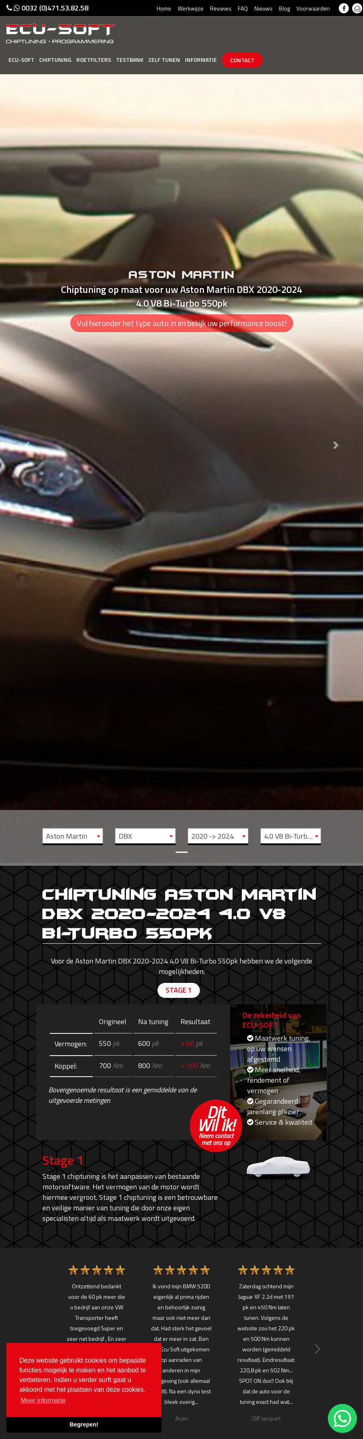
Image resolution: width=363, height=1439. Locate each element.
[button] (27, 431)
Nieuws (263, 8)
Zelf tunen (164, 59)
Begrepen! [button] (83, 1424)
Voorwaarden (313, 8)
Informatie (201, 59)
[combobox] (72, 836)
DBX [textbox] (125, 836)
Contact (242, 60)
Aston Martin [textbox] (66, 836)
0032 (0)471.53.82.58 (47, 7)
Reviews (220, 8)
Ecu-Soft (21, 59)
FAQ (243, 8)
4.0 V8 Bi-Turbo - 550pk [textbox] (292, 836)
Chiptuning (55, 59)
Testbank (129, 59)
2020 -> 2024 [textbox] (212, 836)
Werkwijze (191, 8)
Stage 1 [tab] (178, 990)
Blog (284, 8)
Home (164, 8)
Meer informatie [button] (43, 1400)
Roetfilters (93, 59)
